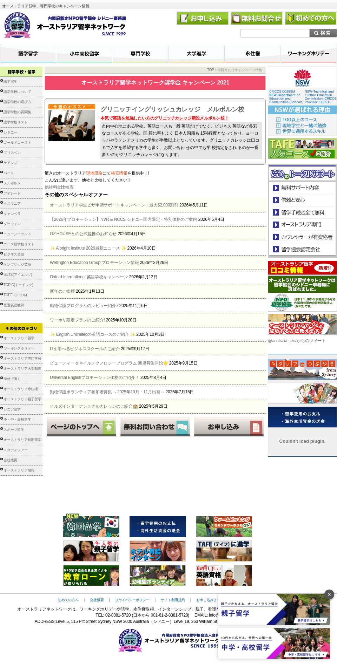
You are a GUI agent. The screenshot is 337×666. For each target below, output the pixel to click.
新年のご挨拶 (62, 291)
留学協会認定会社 (302, 249)
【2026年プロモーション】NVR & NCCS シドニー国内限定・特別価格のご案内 (123, 219)
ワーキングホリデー (19, 348)
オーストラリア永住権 (21, 389)
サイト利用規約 (173, 600)
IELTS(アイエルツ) (18, 275)
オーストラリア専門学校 (22, 358)
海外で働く (12, 379)
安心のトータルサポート (302, 188)
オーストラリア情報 (19, 470)
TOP (210, 70)
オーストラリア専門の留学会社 (302, 224)
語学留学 (10, 81)
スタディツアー (16, 450)
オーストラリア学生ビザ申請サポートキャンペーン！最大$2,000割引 (114, 205)
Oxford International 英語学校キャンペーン (89, 276)
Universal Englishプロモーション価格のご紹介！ (94, 377)
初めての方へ (68, 600)
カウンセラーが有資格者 (302, 237)
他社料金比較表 (59, 187)
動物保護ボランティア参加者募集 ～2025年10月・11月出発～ (107, 391)
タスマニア (12, 203)
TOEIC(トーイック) (18, 285)
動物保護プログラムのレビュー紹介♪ (84, 305)
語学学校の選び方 (17, 102)
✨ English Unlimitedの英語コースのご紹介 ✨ (92, 334)
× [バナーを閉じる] (329, 594)
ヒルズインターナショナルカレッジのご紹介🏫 (94, 406)
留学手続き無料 (302, 212)
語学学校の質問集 (17, 112)
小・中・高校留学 (17, 419)
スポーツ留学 (14, 429)
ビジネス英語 (14, 254)
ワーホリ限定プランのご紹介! (77, 320)
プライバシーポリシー (132, 600)
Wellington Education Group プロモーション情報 (94, 262)
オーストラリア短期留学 (22, 440)
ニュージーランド (17, 234)
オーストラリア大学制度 (22, 369)
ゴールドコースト (17, 142)
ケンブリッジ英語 (17, 264)
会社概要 (10, 460)
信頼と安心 (302, 200)
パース (9, 173)
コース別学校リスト (19, 244)
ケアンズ (10, 163)
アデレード (12, 193)
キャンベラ (12, 214)
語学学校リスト (16, 122)
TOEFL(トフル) (15, 295)
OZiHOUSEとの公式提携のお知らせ (83, 233)
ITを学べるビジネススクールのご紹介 (85, 348)
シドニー (10, 132)
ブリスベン (12, 153)
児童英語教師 (14, 305)
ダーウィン (12, 224)
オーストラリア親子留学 (22, 399)
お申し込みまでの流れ (213, 600)
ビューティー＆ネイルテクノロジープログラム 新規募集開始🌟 (109, 363)
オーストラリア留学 (19, 338)
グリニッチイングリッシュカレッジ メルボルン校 (172, 109)
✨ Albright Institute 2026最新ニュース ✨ (88, 248)
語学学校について (17, 92)
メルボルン (12, 183)
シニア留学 (12, 409)
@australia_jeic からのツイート (297, 340)
